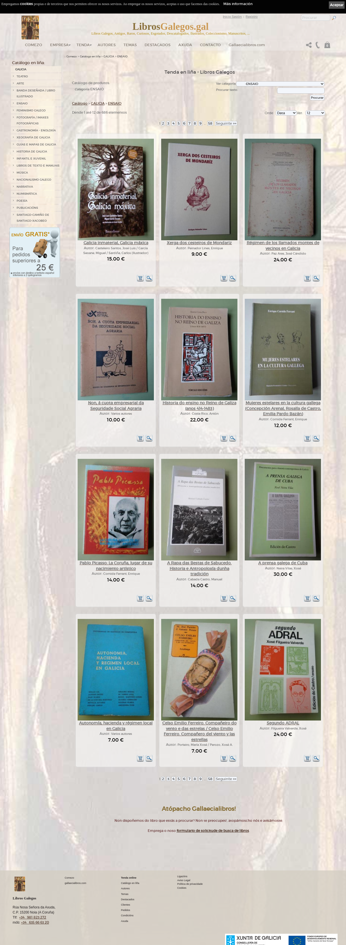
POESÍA (22, 201)
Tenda (83, 44)
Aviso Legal (183, 880)
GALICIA (20, 69)
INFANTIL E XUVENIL (31, 158)
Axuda (185, 44)
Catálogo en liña (90, 56)
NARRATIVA (25, 186)
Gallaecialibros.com (247, 44)
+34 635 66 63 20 (35, 922)
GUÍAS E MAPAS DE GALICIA (36, 144)
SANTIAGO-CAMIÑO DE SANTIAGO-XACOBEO (33, 218)
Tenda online (128, 877)
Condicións (127, 915)
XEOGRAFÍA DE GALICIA (33, 137)
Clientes (125, 904)
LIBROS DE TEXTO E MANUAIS (38, 165)
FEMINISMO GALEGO (31, 110)
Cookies (182, 887)
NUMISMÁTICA (27, 194)
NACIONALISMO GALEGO (34, 179)
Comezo (33, 44)
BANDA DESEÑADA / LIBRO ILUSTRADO (36, 93)
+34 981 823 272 (32, 917)
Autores (107, 44)
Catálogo (79, 103)
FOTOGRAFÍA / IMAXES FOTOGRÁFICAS (32, 120)
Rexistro (252, 17)
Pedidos (125, 910)
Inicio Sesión (232, 17)
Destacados (127, 899)
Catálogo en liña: (28, 62)
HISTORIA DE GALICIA (32, 151)
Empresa (59, 44)
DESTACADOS (157, 44)
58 (210, 123)
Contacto (210, 44)
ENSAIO (22, 103)
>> (226, 123)
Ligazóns (182, 876)
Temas (130, 44)
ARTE (20, 83)
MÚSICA (22, 172)
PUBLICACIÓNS (27, 208)
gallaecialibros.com (75, 883)
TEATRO (22, 76)
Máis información (238, 4)
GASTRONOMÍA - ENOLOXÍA (36, 130)
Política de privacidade (190, 884)
